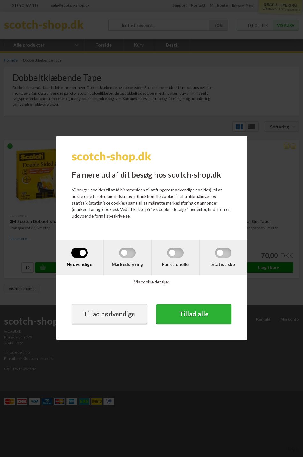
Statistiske (223, 264)
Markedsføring (127, 264)
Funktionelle (175, 264)
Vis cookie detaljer (151, 281)
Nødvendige (79, 264)
